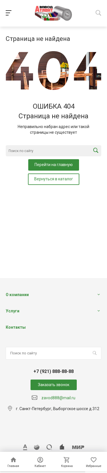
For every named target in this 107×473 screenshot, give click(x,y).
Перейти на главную (54, 164)
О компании (17, 294)
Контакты (16, 327)
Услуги (12, 311)
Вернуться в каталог (53, 179)
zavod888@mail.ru (58, 398)
